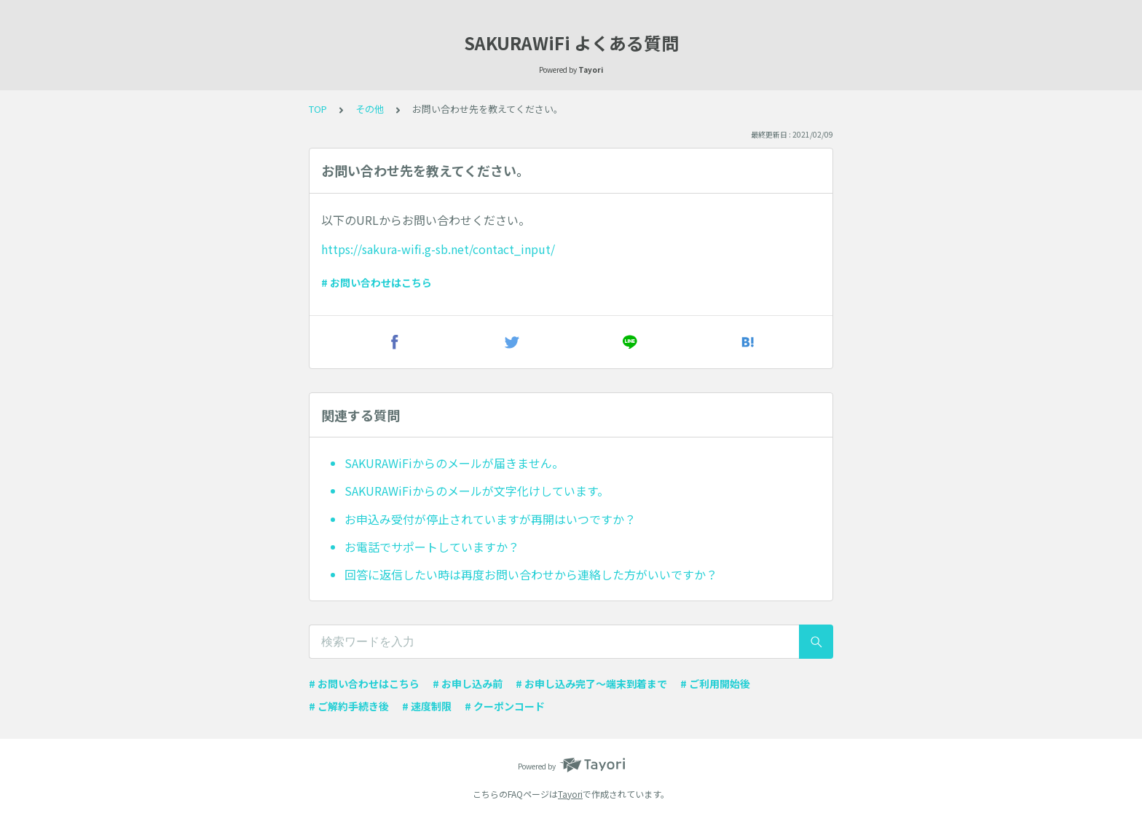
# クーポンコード (505, 706)
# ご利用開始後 (715, 683)
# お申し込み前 (468, 683)
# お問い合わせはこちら (376, 282)
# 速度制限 (427, 706)
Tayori (570, 794)
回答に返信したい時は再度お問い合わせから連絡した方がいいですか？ (530, 574)
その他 (369, 109)
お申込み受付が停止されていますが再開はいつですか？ (490, 519)
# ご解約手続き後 (349, 706)
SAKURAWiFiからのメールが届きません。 (454, 463)
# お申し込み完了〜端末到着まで (591, 683)
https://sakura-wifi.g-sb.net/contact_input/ (438, 249)
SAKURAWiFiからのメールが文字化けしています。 (476, 490)
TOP (318, 109)
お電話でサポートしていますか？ (431, 546)
